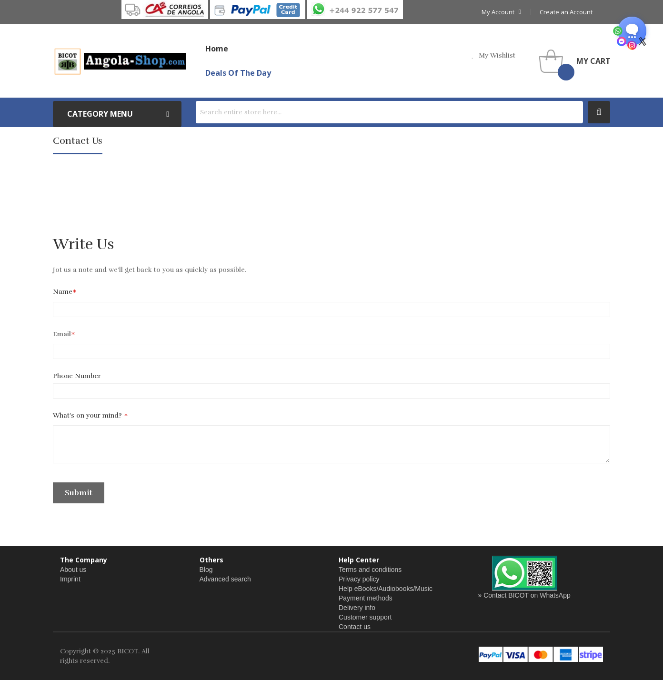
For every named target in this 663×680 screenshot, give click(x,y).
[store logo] (119, 61)
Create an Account (566, 12)
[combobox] (389, 112)
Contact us (355, 626)
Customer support (365, 617)
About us (73, 569)
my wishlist (497, 55)
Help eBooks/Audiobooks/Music (385, 588)
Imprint (70, 579)
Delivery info (357, 607)
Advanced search (225, 579)
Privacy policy (359, 579)
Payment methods (365, 598)
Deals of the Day (238, 73)
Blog (206, 569)
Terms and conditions (370, 569)
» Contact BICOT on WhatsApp (524, 595)
